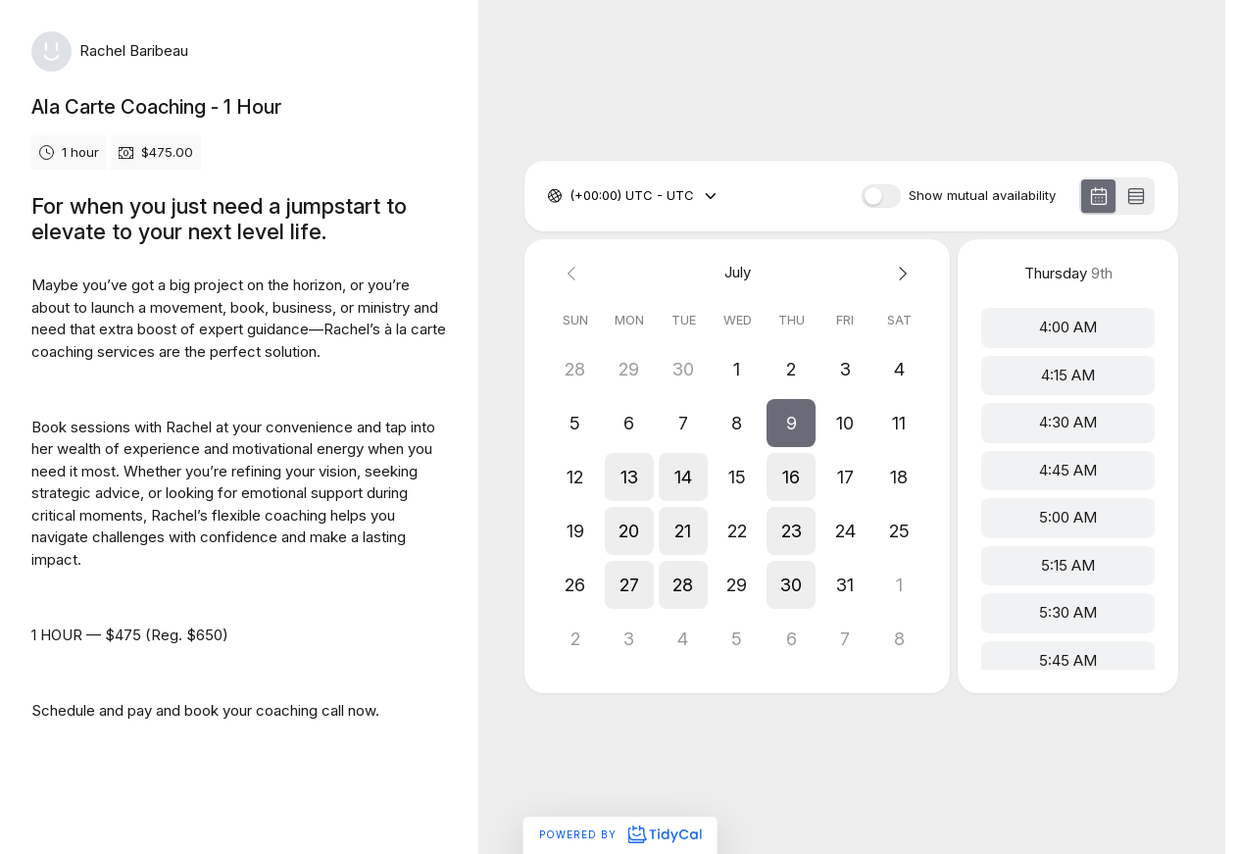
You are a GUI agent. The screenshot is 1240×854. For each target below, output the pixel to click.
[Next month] (899, 273)
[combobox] (571, 196)
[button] (791, 423)
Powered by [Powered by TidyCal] (620, 834)
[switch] (881, 196)
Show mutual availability (982, 195)
